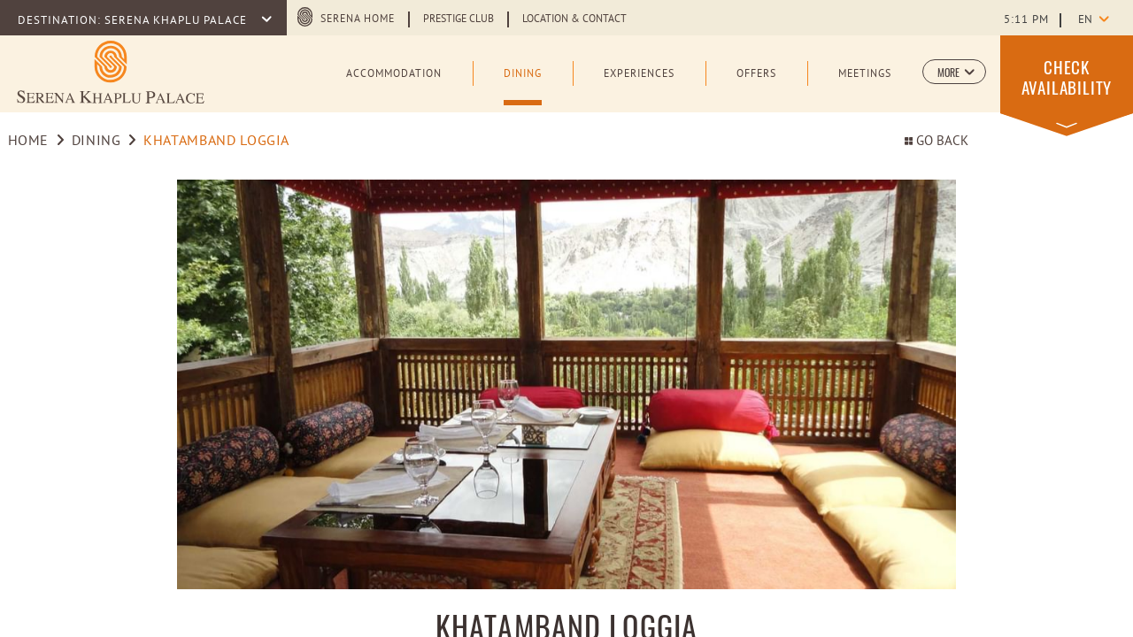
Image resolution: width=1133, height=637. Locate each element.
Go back (936, 142)
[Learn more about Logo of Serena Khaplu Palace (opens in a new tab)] (110, 72)
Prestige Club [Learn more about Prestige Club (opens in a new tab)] (458, 19)
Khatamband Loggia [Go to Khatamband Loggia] (216, 141)
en (1085, 20)
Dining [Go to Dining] (96, 141)
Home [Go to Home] (29, 141)
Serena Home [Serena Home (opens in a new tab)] (357, 19)
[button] (954, 71)
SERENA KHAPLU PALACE (177, 21)
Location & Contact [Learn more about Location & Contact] (574, 19)
